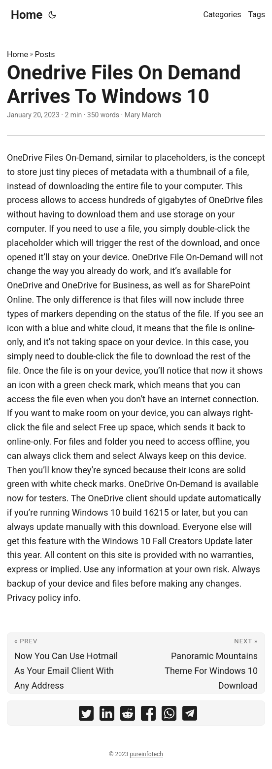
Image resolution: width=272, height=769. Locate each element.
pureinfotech (146, 754)
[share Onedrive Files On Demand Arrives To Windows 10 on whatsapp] (169, 715)
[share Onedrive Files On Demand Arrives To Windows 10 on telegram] (189, 715)
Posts (45, 54)
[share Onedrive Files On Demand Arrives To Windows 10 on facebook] (148, 715)
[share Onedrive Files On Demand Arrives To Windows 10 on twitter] (86, 715)
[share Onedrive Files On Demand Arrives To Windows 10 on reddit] (127, 715)
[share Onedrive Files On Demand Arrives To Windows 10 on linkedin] (107, 715)
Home (26, 15)
